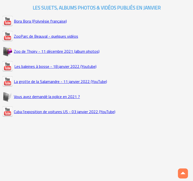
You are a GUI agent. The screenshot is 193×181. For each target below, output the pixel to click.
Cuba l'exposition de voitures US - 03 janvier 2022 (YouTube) (64, 112)
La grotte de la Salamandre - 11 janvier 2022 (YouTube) (60, 81)
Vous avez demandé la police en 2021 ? (47, 97)
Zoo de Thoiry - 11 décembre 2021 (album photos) (57, 51)
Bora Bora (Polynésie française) (40, 21)
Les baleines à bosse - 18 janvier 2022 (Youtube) (55, 66)
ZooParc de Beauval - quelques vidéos (46, 36)
